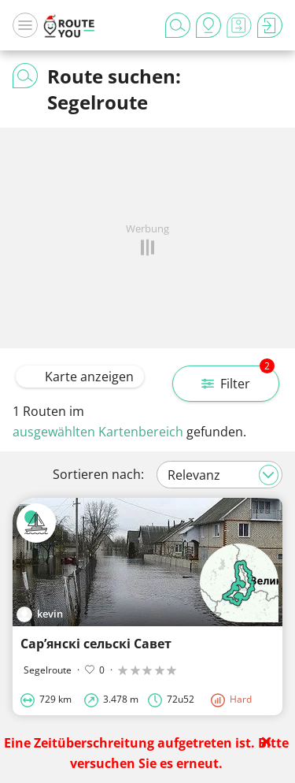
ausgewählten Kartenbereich (98, 431)
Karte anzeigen (80, 376)
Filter (238, 379)
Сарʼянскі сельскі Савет (95, 643)
